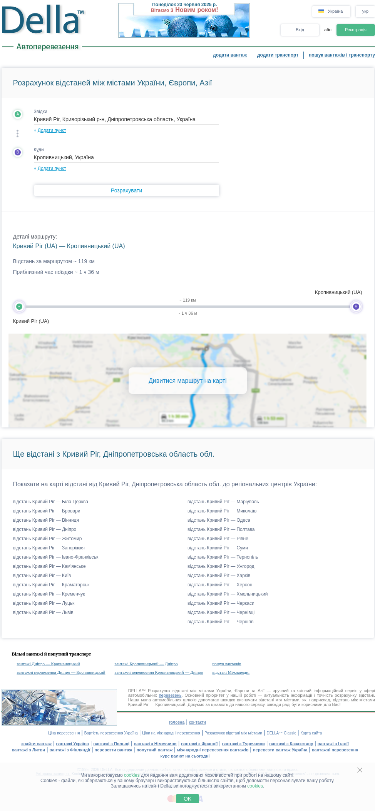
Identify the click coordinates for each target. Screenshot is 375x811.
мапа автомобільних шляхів (168, 700)
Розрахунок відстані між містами (233, 733)
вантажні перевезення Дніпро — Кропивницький (61, 672)
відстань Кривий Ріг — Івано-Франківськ (56, 557)
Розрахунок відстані (168, 690)
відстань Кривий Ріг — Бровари (46, 511)
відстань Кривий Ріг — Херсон (220, 584)
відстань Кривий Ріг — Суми (218, 548)
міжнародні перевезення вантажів (213, 750)
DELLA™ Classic (281, 733)
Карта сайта (311, 733)
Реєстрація (356, 29)
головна (176, 722)
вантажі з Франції (199, 743)
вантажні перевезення (335, 750)
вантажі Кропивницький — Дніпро (145, 663)
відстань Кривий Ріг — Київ (42, 575)
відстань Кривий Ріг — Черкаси (221, 603)
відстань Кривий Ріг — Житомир (47, 538)
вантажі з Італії (333, 743)
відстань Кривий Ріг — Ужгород (221, 566)
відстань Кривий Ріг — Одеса (219, 520)
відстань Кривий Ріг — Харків (219, 575)
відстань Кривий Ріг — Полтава (221, 529)
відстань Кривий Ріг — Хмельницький (228, 594)
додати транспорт (277, 55)
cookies (132, 775)
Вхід (300, 29)
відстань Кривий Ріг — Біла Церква (50, 501)
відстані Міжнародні (230, 672)
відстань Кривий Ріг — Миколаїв (222, 511)
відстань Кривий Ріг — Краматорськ (51, 584)
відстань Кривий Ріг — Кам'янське (49, 566)
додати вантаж (230, 55)
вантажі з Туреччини (243, 743)
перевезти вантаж (113, 750)
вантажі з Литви (28, 750)
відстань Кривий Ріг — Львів (43, 612)
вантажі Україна (72, 743)
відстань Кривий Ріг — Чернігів (221, 621)
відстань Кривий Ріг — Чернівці (221, 612)
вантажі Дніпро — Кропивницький (48, 663)
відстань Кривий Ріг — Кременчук (49, 594)
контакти (197, 722)
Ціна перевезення (64, 733)
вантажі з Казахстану (291, 743)
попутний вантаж (155, 750)
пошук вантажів (226, 663)
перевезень (170, 695)
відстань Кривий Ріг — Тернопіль (223, 557)
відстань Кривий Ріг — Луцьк (44, 603)
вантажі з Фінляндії (70, 750)
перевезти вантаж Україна (280, 750)
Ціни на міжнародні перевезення (171, 733)
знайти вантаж (36, 743)
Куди (39, 149)
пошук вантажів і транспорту (342, 55)
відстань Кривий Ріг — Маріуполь (223, 501)
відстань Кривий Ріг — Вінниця (46, 520)
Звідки (40, 111)
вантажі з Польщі (111, 743)
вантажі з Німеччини (155, 743)
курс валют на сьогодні (185, 756)
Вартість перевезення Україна (111, 733)
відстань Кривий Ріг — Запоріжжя (49, 548)
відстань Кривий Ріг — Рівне (218, 538)
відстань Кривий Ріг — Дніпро (45, 529)
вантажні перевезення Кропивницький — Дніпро (158, 672)
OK (187, 799)
